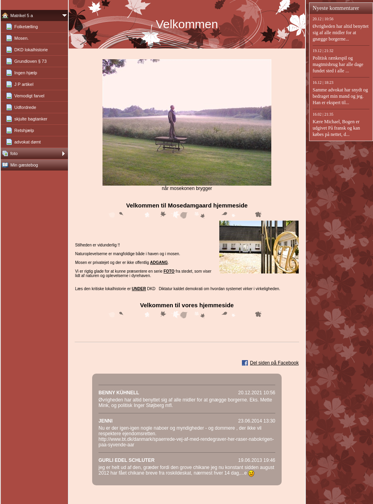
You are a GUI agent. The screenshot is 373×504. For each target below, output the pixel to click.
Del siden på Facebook (274, 363)
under (139, 289)
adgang (159, 262)
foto (169, 271)
